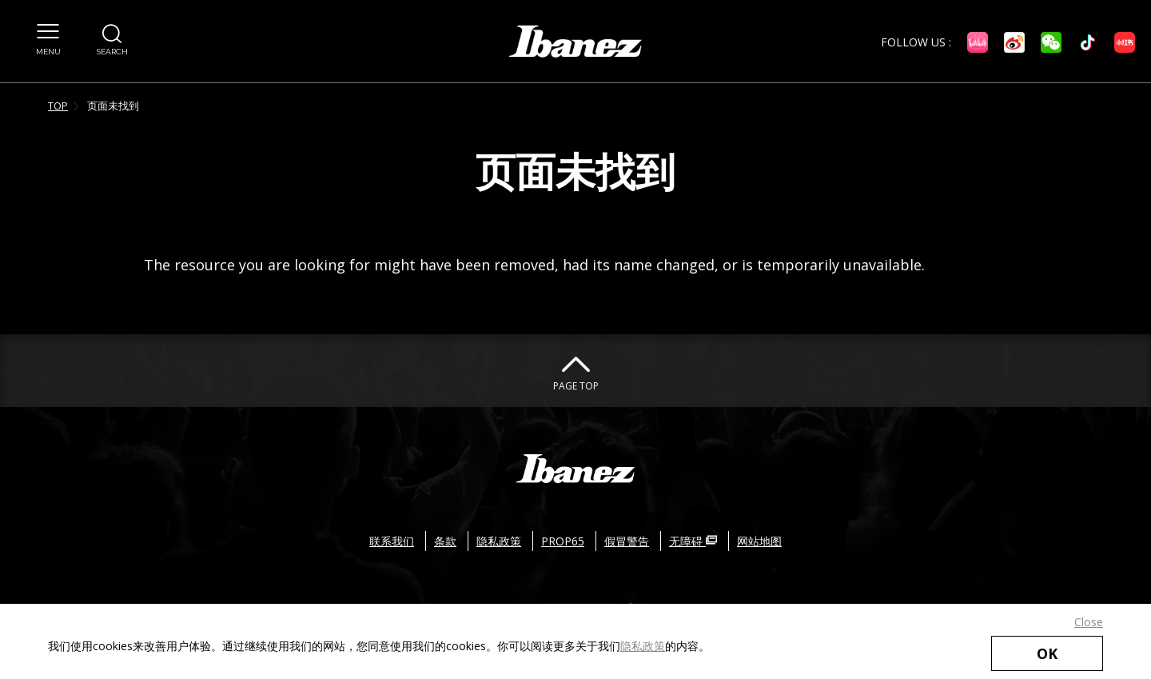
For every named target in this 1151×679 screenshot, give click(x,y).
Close (1088, 621)
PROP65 (562, 541)
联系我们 (391, 541)
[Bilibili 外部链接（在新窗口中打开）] (977, 42)
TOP (58, 105)
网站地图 (759, 541)
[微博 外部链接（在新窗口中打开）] (1014, 42)
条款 (445, 541)
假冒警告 (626, 541)
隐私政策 (642, 645)
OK (1047, 653)
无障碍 (693, 541)
